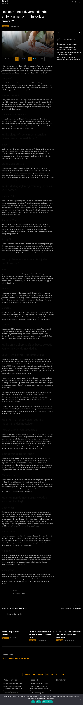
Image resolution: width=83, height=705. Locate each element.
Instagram (40, 670)
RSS (51, 670)
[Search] (79, 33)
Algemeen (5, 26)
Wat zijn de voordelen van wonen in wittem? (15, 608)
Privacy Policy (47, 702)
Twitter (61, 670)
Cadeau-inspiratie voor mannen (66, 44)
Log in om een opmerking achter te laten (16, 655)
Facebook (27, 670)
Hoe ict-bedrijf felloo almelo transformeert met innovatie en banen (68, 57)
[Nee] (80, 699)
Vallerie (15, 591)
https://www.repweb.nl (19, 593)
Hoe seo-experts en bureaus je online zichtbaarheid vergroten (68, 52)
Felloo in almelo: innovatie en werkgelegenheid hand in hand (65, 48)
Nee (38, 702)
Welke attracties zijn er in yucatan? (71, 608)
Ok (33, 702)
